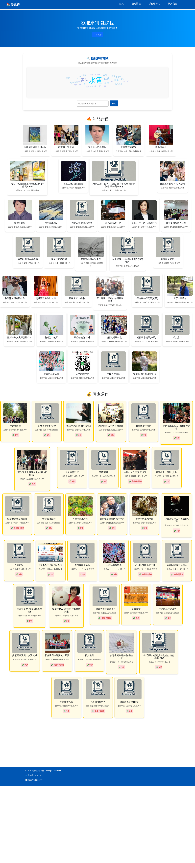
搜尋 (114, 103)
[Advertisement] (74, 815)
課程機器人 (154, 3)
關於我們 (172, 3)
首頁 (121, 3)
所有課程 (136, 3)
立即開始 (97, 34)
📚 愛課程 (13, 4)
